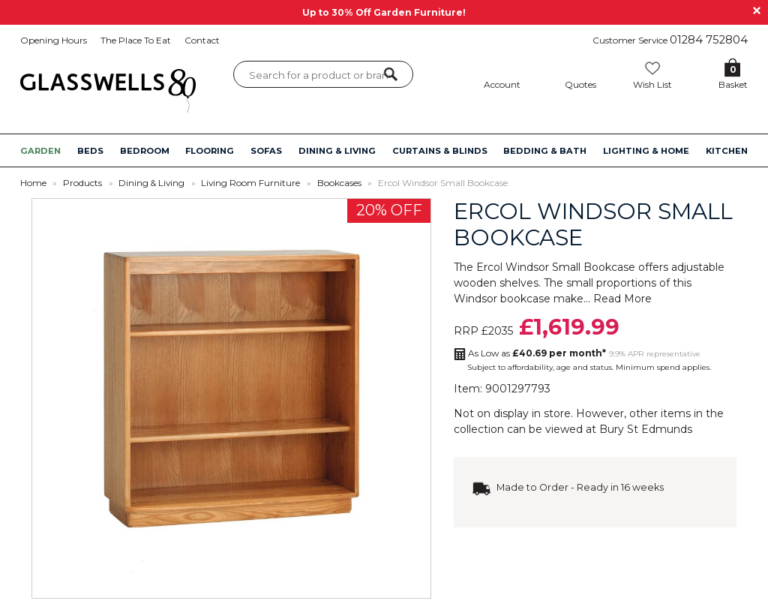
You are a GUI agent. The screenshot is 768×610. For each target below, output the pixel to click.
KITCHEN (727, 151)
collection (479, 429)
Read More (622, 298)
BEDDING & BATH (544, 151)
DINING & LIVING (337, 151)
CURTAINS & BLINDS (440, 151)
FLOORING (209, 151)
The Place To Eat (135, 40)
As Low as (537, 353)
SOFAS (266, 151)
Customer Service (670, 40)
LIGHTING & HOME (646, 151)
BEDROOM (145, 151)
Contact (202, 40)
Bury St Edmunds (645, 429)
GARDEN (40, 151)
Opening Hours (53, 40)
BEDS (90, 151)
